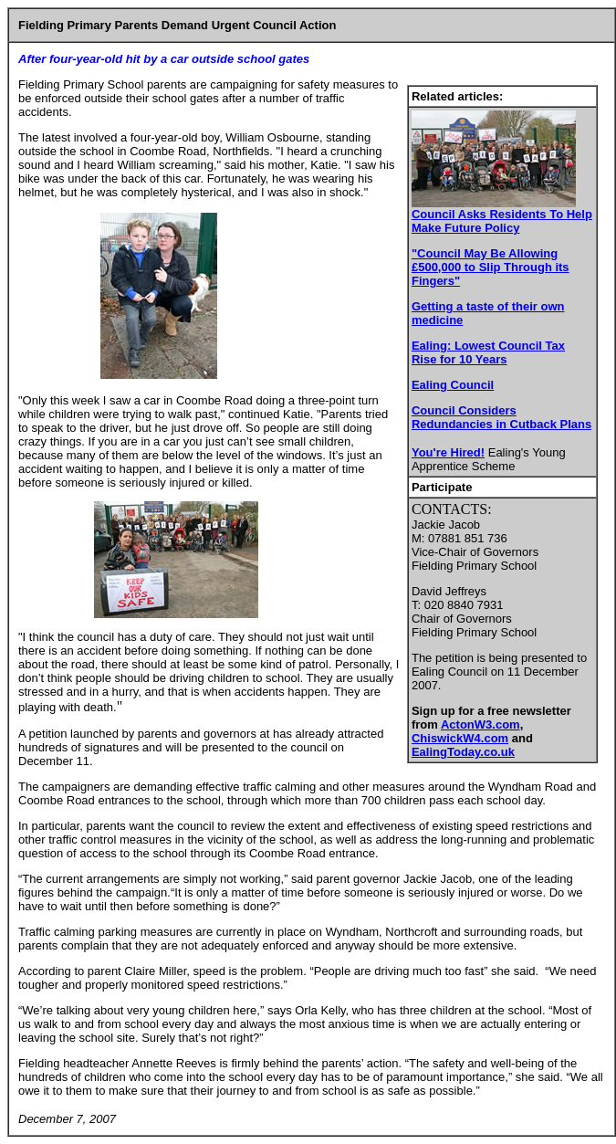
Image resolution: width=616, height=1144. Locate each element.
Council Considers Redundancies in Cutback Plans (501, 417)
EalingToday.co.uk (463, 752)
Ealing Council (453, 385)
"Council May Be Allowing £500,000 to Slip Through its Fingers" (490, 267)
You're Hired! (448, 452)
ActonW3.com (480, 724)
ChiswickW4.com (460, 738)
